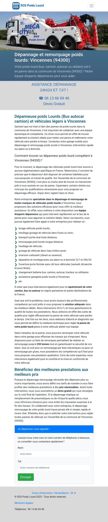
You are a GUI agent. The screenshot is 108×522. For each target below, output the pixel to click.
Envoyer (25, 477)
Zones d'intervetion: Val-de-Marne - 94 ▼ (54, 493)
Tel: (20, 461)
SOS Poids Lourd (32, 5)
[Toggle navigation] (91, 6)
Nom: (21, 447)
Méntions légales (24, 502)
